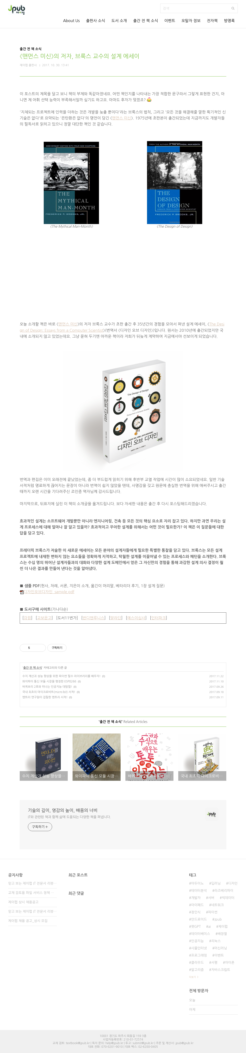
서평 (214, 962)
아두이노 (197, 883)
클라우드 (197, 962)
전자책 (212, 21)
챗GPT (196, 926)
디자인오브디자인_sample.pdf (47, 592)
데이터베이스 (200, 933)
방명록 (229, 21)
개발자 (195, 897)
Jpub (218, 919)
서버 (211, 897)
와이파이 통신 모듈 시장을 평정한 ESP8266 (49, 681)
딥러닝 (216, 883)
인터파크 (158, 618)
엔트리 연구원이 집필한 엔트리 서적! (45, 697)
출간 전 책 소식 (145, 21)
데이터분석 (199, 890)
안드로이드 (199, 919)
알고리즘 (197, 969)
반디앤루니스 (93, 618)
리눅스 (216, 941)
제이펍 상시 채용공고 (23, 902)
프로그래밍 (199, 955)
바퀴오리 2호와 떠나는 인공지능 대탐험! (47, 686)
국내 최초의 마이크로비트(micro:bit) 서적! (48, 692)
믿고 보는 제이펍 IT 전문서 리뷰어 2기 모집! (32, 911)
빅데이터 (228, 897)
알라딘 (115, 618)
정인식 (195, 912)
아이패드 (197, 905)
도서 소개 (119, 21)
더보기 (192, 977)
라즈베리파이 (223, 890)
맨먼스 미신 (121, 118)
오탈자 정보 (191, 21)
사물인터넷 (199, 948)
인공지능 (197, 941)
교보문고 (44, 618)
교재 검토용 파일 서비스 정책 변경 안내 (32, 892)
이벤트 (169, 21)
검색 (233, 8)
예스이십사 (136, 618)
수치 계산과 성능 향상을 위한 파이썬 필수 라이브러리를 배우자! (61, 676)
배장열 (222, 933)
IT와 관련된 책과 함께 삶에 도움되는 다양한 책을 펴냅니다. (69, 817)
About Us (71, 21)
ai (209, 926)
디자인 (233, 883)
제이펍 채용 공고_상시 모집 (28, 921)
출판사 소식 (95, 21)
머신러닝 (220, 948)
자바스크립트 (220, 969)
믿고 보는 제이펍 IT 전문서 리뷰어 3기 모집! (32, 883)
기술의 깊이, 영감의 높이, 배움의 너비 (63, 810)
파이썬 (212, 912)
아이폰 (229, 962)
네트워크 (217, 905)
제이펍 (223, 926)
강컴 (27, 618)
